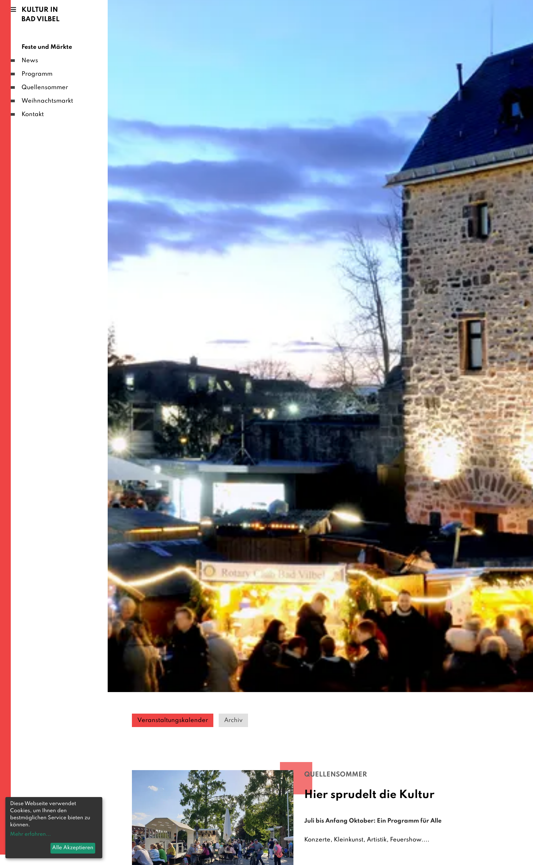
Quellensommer (45, 87)
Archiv (233, 720)
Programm (37, 74)
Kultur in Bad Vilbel (41, 15)
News (30, 61)
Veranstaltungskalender (172, 720)
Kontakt (33, 114)
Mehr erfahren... (30, 834)
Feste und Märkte (47, 47)
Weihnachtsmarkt (47, 101)
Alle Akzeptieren (72, 848)
